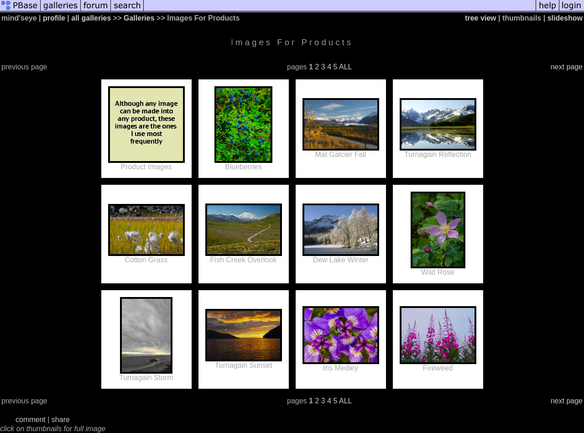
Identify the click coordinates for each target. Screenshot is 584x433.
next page (567, 67)
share (61, 419)
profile (54, 18)
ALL (345, 67)
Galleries (139, 18)
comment (31, 419)
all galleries (91, 18)
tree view (480, 18)
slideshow (565, 18)
